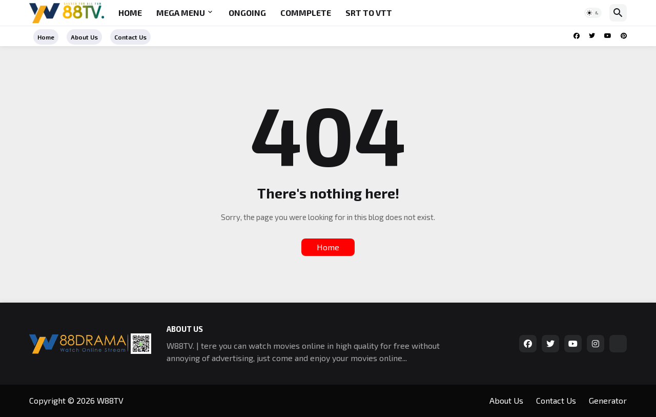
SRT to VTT (368, 12)
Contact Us (130, 37)
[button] (593, 13)
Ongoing (247, 12)
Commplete (305, 12)
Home (130, 12)
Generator (608, 400)
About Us (84, 37)
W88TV (110, 400)
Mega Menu (180, 12)
